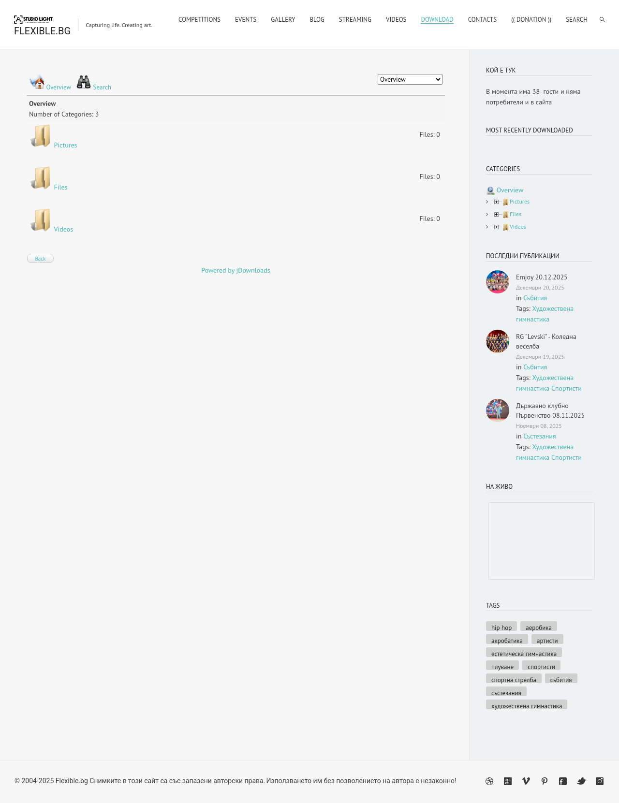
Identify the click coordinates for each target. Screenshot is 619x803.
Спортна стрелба (513, 679)
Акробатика (507, 640)
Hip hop (501, 627)
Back (40, 258)
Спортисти (566, 388)
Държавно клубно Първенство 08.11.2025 (550, 410)
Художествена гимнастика (526, 705)
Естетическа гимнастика (524, 653)
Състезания (539, 436)
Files (61, 187)
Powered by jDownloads (235, 270)
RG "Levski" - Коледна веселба (546, 341)
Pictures (65, 145)
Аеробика (539, 627)
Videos (64, 229)
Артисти (547, 640)
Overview (58, 87)
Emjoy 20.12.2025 (542, 277)
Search (102, 87)
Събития (535, 297)
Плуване (502, 666)
